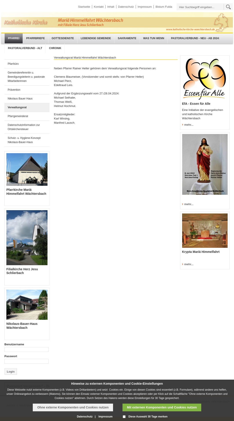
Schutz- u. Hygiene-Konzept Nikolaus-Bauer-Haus (24, 140)
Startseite (84, 6)
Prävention (14, 89)
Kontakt (99, 6)
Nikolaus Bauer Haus (20, 98)
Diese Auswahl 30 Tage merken (147, 416)
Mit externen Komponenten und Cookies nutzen (162, 407)
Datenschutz (126, 6)
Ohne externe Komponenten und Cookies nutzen (72, 407)
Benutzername (14, 344)
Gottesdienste (63, 38)
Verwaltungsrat (17, 107)
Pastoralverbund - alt (25, 48)
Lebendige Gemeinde (96, 38)
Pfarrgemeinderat (18, 116)
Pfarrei (13, 38)
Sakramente (127, 38)
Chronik (55, 48)
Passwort (10, 356)
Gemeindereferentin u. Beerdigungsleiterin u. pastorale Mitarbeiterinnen (26, 77)
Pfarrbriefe (35, 38)
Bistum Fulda (163, 6)
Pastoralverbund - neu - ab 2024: (195, 38)
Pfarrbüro (13, 63)
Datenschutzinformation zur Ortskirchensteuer (24, 127)
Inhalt (110, 6)
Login (11, 371)
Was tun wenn (153, 38)
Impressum (145, 6)
